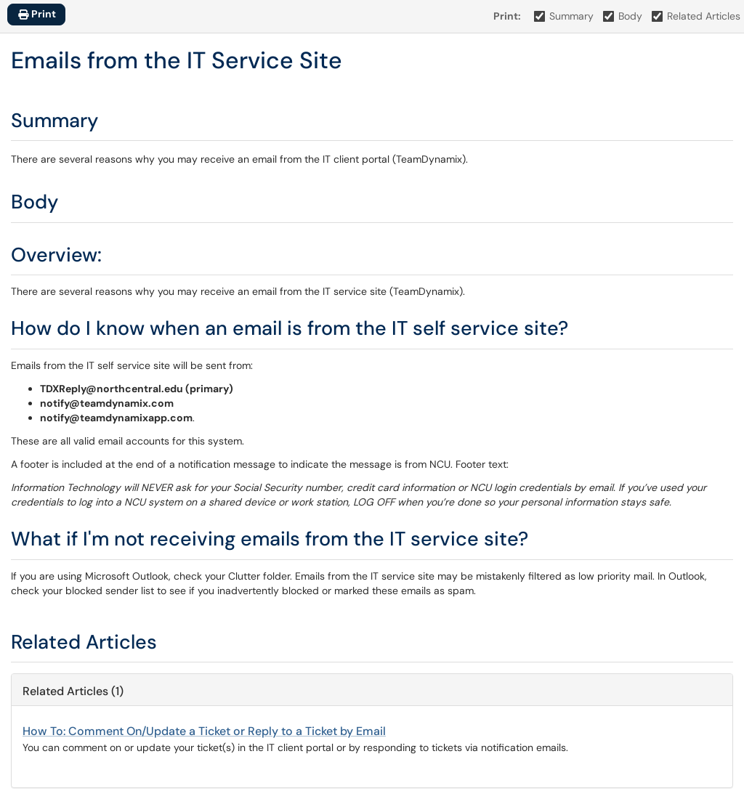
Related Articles (696, 16)
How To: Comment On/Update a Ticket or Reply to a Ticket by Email (204, 731)
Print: (507, 16)
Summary (564, 16)
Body (623, 16)
